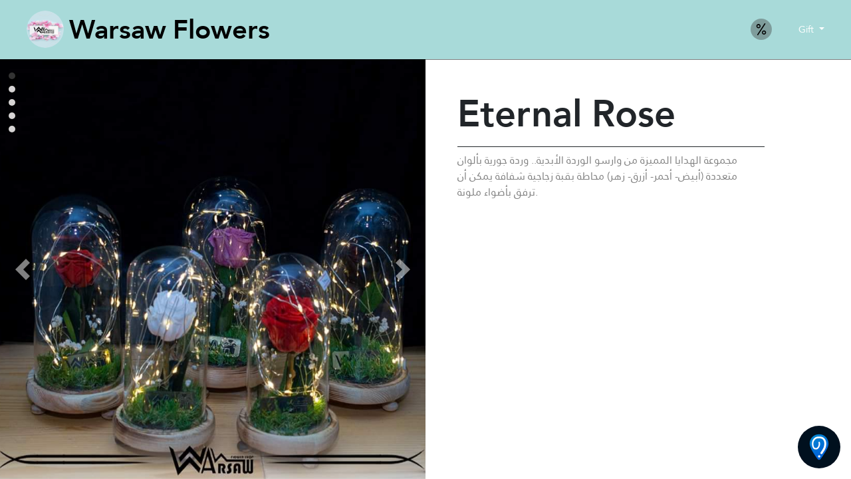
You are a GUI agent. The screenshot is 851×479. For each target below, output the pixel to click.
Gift (807, 29)
